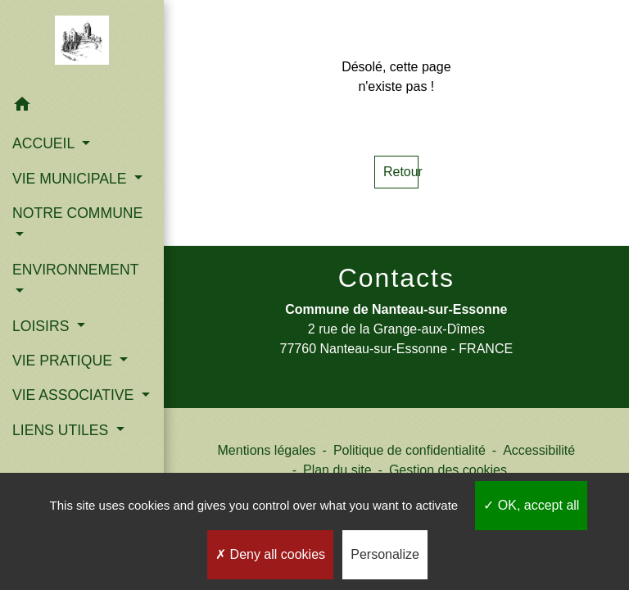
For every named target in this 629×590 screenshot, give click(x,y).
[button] (82, 107)
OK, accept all (531, 505)
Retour (401, 172)
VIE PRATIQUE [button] (64, 360)
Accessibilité (539, 450)
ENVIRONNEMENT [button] (75, 269)
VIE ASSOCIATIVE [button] (75, 395)
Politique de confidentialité (409, 450)
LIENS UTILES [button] (62, 430)
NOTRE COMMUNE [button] (77, 213)
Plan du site (337, 470)
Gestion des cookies (448, 470)
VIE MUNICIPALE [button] (71, 178)
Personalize (385, 554)
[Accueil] (82, 43)
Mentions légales (267, 450)
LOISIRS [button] (42, 326)
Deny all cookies (270, 554)
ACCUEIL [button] (45, 143)
